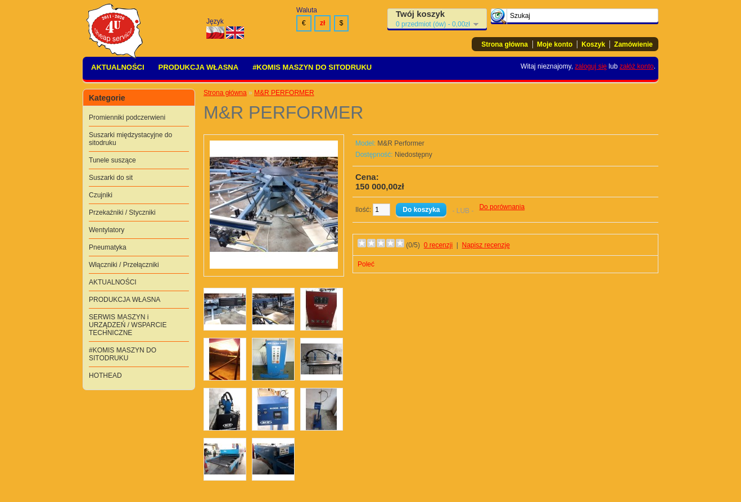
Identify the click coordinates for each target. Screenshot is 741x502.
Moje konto (554, 44)
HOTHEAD (105, 375)
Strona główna (504, 44)
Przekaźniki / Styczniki (122, 212)
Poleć (366, 264)
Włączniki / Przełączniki (124, 265)
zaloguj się (591, 66)
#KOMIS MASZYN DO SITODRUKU (312, 67)
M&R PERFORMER (284, 93)
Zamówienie (633, 44)
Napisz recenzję (486, 245)
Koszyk (593, 44)
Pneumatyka (107, 247)
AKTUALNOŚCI (117, 67)
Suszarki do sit (111, 178)
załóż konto (637, 66)
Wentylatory (106, 230)
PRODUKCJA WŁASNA (199, 67)
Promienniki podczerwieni (127, 117)
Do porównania (502, 207)
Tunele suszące (112, 160)
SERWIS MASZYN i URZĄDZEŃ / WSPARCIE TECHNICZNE (127, 325)
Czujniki (100, 195)
